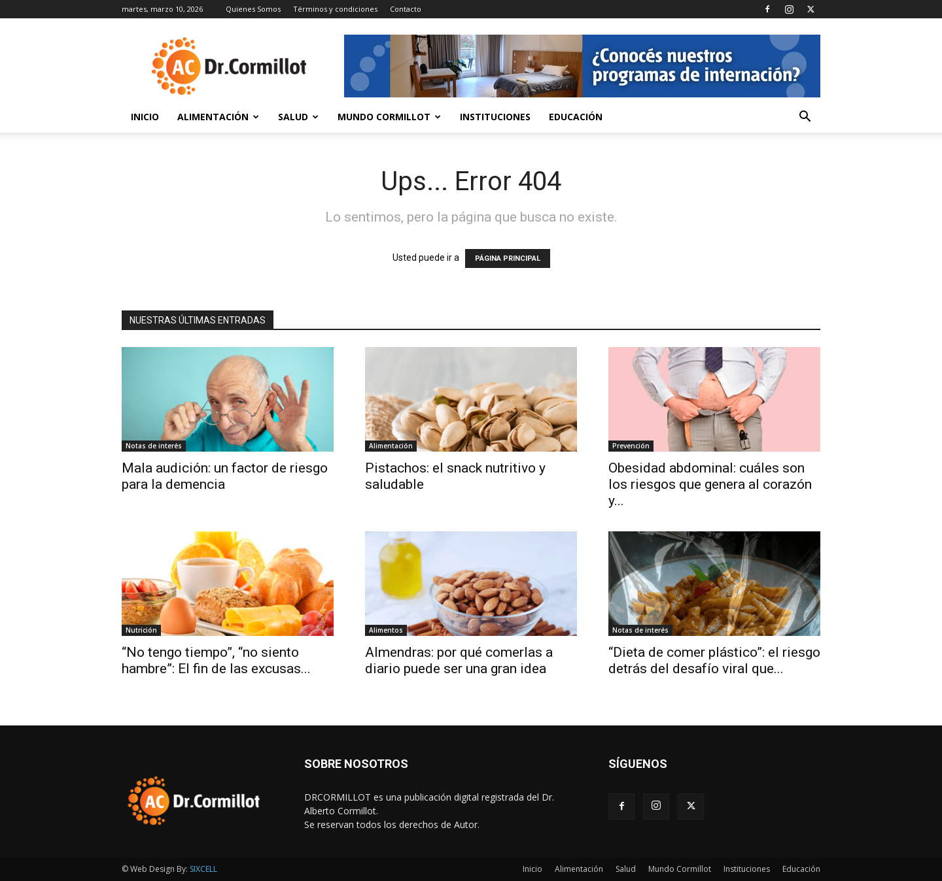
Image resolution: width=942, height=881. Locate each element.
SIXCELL (203, 868)
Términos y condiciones (335, 9)
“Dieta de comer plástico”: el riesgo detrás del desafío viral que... (714, 660)
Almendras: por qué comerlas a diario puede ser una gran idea (459, 660)
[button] (804, 118)
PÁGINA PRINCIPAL (507, 258)
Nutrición (141, 630)
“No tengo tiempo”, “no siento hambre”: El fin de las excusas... (216, 660)
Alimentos (386, 630)
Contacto (405, 9)
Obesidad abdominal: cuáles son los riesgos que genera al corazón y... (710, 484)
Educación (575, 116)
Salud (298, 116)
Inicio (145, 116)
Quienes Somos (253, 9)
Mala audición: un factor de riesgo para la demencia (225, 476)
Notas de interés (154, 445)
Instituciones (495, 116)
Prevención (631, 445)
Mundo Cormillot (389, 116)
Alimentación (218, 116)
